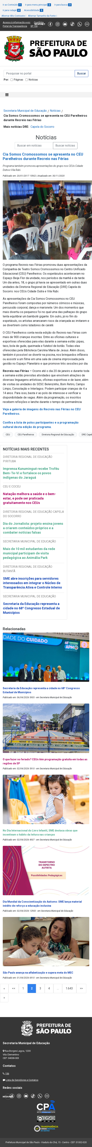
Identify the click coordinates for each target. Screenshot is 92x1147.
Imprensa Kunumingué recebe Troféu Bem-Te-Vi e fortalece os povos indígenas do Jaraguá (31, 473)
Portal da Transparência (15, 26)
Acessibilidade (33, 10)
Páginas (18, 80)
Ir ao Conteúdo (12, 4)
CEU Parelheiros (26, 434)
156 (7, 1073)
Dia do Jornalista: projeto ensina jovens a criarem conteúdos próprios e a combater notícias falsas (33, 528)
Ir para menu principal (38, 4)
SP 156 (34, 26)
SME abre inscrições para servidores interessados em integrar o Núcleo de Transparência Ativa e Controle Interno (32, 583)
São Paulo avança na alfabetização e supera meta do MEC (38, 972)
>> (81, 988)
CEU (8, 434)
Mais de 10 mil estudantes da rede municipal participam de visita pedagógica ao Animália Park (29, 553)
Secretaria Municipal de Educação (25, 110)
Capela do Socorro (42, 126)
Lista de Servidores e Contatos (22, 1080)
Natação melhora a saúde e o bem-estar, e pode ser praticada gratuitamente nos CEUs (29, 498)
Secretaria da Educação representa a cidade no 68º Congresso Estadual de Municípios (31, 608)
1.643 (69, 988)
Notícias (33, 80)
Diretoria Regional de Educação (58, 434)
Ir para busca (63, 4)
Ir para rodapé (12, 10)
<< (13, 988)
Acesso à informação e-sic (16, 22)
